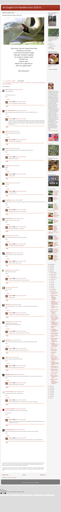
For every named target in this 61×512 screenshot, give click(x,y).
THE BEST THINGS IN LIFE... (54, 336)
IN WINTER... (53, 355)
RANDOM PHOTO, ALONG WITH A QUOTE (54, 376)
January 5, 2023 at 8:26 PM (14, 165)
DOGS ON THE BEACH (53, 327)
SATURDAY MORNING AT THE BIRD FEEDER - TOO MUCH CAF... (54, 323)
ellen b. (6, 131)
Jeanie (6, 357)
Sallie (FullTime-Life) (9, 429)
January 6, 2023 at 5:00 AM (16, 304)
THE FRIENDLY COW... (53, 353)
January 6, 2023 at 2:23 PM (18, 391)
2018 (51, 392)
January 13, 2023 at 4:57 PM (20, 101)
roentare (7, 148)
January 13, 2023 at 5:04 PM (20, 139)
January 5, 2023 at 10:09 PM (17, 200)
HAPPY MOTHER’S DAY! (56, 198)
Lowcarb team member (10, 408)
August (52, 279)
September (53, 277)
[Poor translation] (5, 493)
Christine (7, 182)
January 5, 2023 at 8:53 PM (14, 182)
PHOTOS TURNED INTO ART (54, 293)
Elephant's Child (8, 218)
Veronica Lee (8, 321)
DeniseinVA (11, 101)
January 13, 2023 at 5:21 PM (20, 312)
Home (24, 475)
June (52, 282)
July (51, 281)
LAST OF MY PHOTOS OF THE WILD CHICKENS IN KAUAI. (56, 193)
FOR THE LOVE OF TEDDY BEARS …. (54, 333)
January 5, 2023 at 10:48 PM (17, 218)
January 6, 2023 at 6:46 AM (15, 340)
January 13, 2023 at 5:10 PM (20, 261)
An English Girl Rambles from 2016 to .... (23, 7)
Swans (44, 82)
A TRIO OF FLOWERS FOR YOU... (54, 307)
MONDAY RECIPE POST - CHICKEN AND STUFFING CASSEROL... (54, 318)
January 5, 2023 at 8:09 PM (21, 110)
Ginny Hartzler (8, 200)
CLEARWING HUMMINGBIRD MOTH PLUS (54, 330)
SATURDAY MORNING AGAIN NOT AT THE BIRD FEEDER (54, 363)
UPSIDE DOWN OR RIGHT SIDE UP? (54, 367)
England (9, 82)
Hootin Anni (7, 304)
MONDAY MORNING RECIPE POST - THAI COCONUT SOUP (56, 258)
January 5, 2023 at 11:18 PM (12, 235)
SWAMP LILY (53, 348)
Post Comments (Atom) (11, 477)
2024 (51, 269)
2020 (51, 389)
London (32, 82)
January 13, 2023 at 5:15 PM (20, 295)
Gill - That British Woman (10, 110)
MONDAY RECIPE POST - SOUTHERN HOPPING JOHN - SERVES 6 (54, 381)
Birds (6, 82)
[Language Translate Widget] (54, 46)
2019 (51, 391)
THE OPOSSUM (53, 315)
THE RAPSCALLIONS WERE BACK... (56, 221)
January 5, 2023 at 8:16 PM (14, 148)
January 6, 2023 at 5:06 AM (16, 321)
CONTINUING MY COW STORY (53, 350)
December (53, 272)
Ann (6, 287)
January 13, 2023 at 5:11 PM (20, 278)
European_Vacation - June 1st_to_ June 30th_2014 (21, 82)
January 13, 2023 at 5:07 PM (20, 191)
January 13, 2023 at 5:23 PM (20, 348)
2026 (51, 266)
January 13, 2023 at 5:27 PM (20, 419)
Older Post (42, 475)
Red (6, 235)
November (53, 274)
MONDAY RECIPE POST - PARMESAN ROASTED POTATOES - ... (54, 297)
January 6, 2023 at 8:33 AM (13, 357)
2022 (51, 386)
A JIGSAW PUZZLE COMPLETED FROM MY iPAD (56, 244)
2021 (51, 387)
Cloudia (7, 165)
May (51, 284)
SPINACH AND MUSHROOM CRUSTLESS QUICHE (56, 214)
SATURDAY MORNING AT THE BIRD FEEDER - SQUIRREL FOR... (54, 303)
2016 (51, 396)
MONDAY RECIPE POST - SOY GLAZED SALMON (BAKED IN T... (54, 358)
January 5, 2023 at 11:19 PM (17, 252)
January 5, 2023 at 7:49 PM (17, 89)
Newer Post (5, 475)
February (52, 289)
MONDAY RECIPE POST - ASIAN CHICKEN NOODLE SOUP (54, 340)
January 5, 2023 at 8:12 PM (14, 131)
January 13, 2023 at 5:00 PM (20, 118)
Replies (8, 99)
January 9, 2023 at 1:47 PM (19, 429)
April (52, 286)
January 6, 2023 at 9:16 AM (19, 374)
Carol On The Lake (9, 391)
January (52, 291)
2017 (51, 394)
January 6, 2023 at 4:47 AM (12, 287)
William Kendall (8, 89)
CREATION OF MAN (54, 309)
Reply (6, 96)
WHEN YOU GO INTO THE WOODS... (53, 312)
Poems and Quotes (38, 82)
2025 (51, 267)
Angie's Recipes (8, 252)
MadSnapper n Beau (9, 374)
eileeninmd (7, 340)
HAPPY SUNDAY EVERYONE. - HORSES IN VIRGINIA (56, 237)
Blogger (37, 482)
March (52, 287)
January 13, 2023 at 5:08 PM (20, 209)
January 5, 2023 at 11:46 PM (13, 270)
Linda (6, 270)
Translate (51, 48)
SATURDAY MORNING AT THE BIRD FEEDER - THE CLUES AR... (54, 345)
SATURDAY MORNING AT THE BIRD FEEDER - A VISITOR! (56, 251)
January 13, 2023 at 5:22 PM (20, 331)
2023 (51, 271)
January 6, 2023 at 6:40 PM (20, 408)
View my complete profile (53, 130)
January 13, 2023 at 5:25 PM (20, 382)
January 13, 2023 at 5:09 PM (20, 226)
